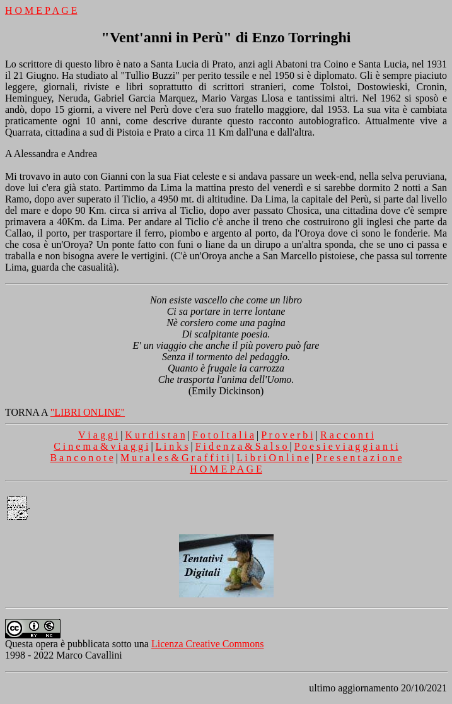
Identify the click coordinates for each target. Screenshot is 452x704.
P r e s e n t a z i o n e (359, 457)
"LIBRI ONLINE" (87, 412)
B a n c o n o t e (81, 457)
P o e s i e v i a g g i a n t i (346, 446)
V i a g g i (98, 435)
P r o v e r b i (287, 435)
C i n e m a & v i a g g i (101, 446)
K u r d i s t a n (155, 435)
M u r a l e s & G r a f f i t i (174, 457)
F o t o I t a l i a (223, 435)
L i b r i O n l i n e (272, 457)
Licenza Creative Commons (207, 643)
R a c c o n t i (347, 435)
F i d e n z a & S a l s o (242, 446)
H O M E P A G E (41, 10)
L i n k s (172, 446)
